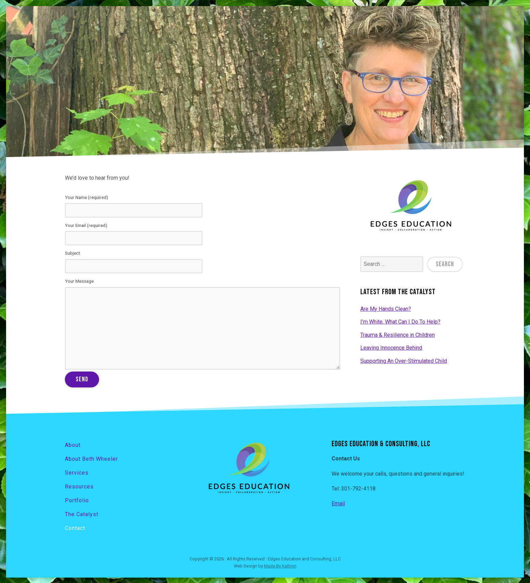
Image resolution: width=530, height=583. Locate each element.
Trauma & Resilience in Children (397, 334)
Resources (79, 486)
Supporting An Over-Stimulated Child (403, 360)
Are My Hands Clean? (385, 308)
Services (77, 472)
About (72, 444)
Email (338, 503)
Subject (202, 261)
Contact (75, 527)
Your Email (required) (202, 234)
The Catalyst (81, 513)
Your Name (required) (202, 206)
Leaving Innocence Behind (391, 347)
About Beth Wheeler (91, 458)
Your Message (202, 323)
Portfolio (77, 500)
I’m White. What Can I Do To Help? (400, 321)
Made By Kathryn (280, 565)
